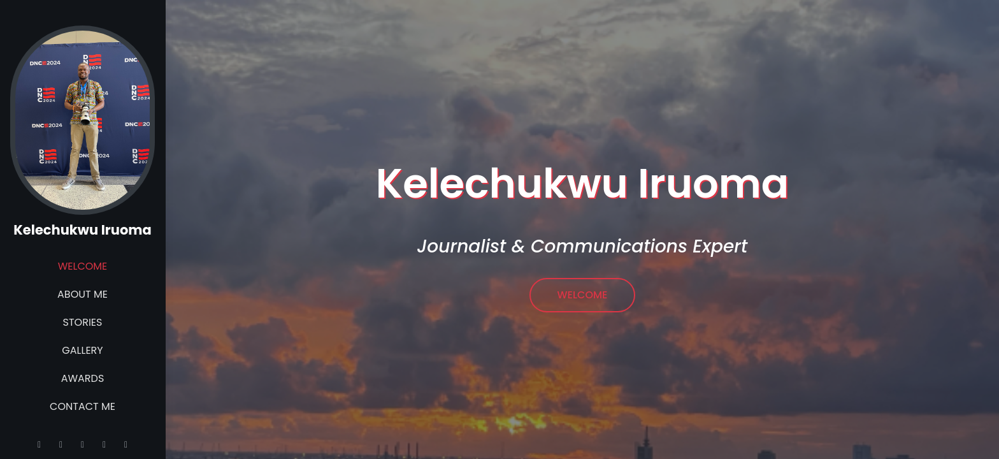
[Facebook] (126, 444)
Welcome (83, 266)
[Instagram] (61, 444)
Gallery (82, 350)
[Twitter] (83, 444)
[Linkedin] (104, 444)
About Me (82, 294)
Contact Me (82, 406)
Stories (83, 322)
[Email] (39, 444)
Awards (82, 378)
